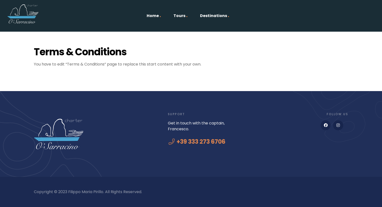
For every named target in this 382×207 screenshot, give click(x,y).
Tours (179, 16)
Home (153, 16)
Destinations (213, 16)
